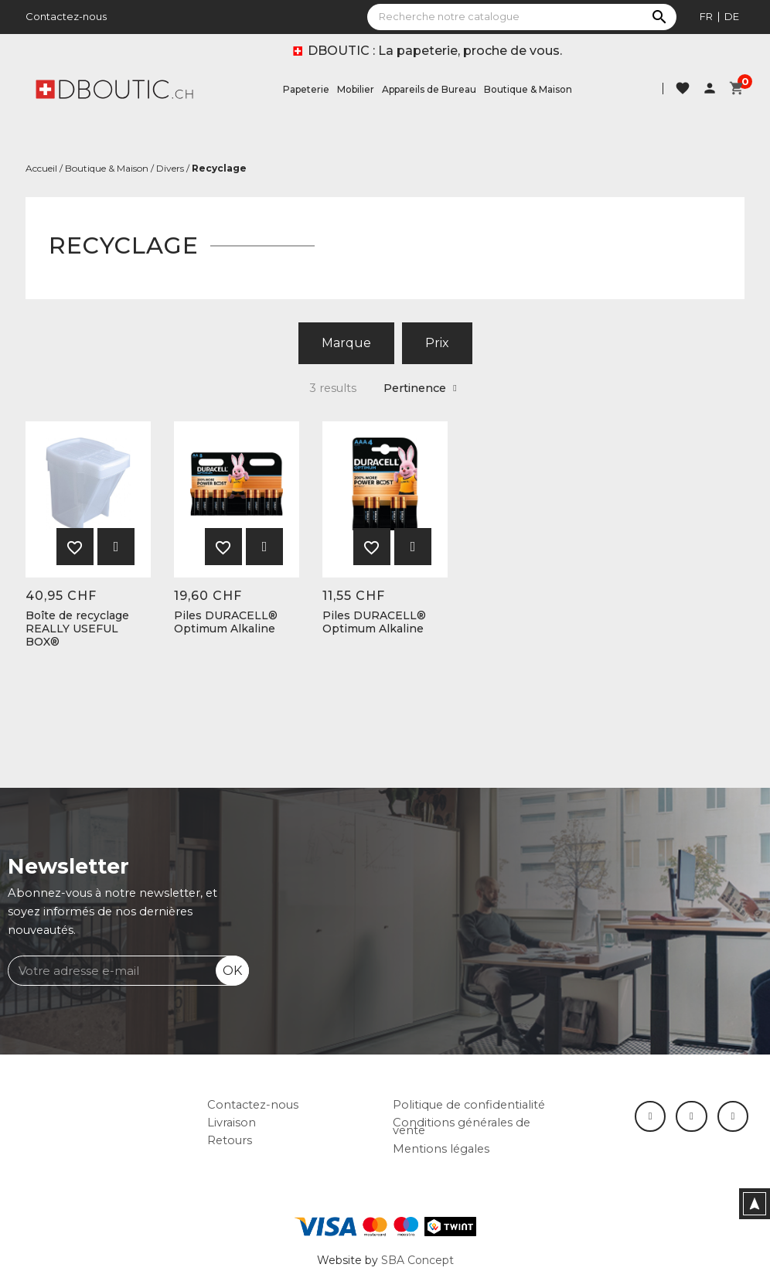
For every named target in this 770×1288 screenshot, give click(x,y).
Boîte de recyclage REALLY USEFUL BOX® (77, 628)
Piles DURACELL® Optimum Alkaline (226, 622)
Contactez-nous (66, 16)
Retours (229, 1140)
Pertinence (419, 388)
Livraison (231, 1123)
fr (706, 16)
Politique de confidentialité (469, 1105)
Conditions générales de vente (461, 1126)
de (731, 16)
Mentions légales (441, 1149)
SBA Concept (417, 1260)
